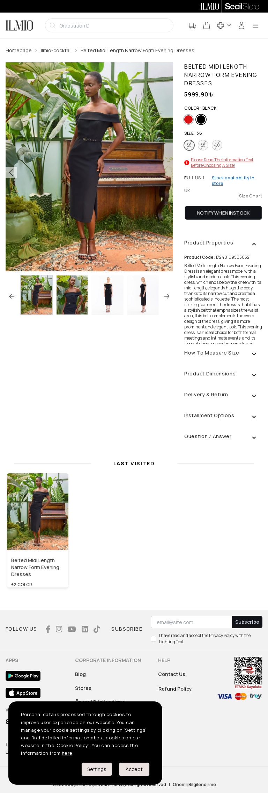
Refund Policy (175, 688)
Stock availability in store (233, 180)
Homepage (19, 50)
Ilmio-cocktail (56, 50)
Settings (96, 769)
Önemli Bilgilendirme (194, 784)
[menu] (255, 25)
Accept (134, 769)
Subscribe (247, 622)
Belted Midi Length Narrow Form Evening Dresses (137, 50)
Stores (83, 688)
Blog (80, 674)
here (67, 753)
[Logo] (19, 25)
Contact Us (171, 674)
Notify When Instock (223, 212)
